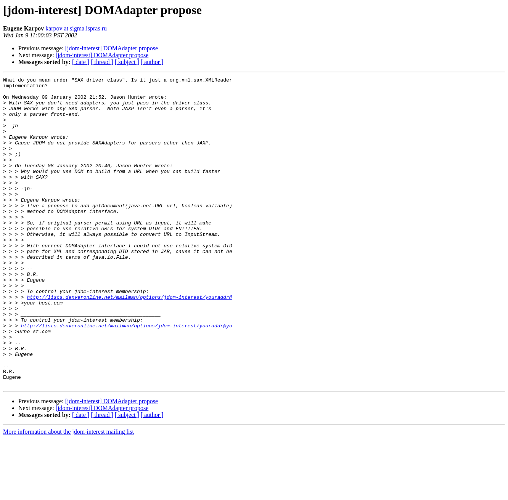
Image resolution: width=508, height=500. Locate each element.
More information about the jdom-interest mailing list (68, 493)
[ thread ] (102, 62)
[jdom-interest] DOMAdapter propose (111, 48)
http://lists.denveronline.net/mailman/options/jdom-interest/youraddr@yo (126, 375)
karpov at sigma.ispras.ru (76, 28)
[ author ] (152, 62)
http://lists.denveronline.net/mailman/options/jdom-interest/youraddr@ (129, 341)
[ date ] (80, 62)
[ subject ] (127, 62)
